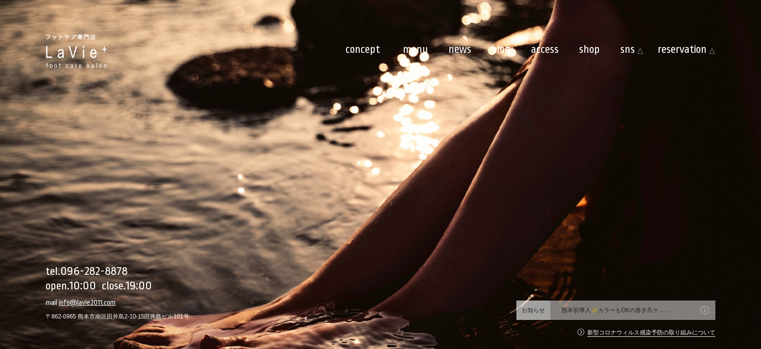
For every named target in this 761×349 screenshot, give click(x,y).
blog (501, 49)
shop (589, 49)
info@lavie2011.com (87, 303)
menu (415, 49)
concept (363, 49)
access (545, 49)
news (459, 49)
